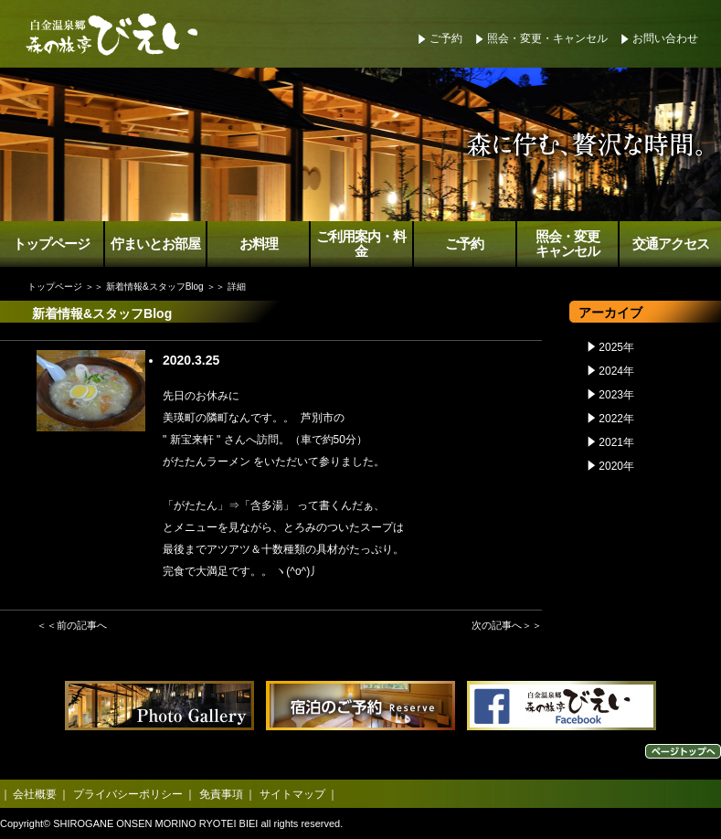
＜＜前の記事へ (72, 625)
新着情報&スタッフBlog (155, 286)
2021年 (616, 442)
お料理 (258, 244)
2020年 (616, 466)
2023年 (616, 394)
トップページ (51, 244)
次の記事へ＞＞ (507, 625)
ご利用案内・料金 (361, 244)
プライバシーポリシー (128, 794)
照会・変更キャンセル (567, 244)
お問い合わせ (665, 38)
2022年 (616, 418)
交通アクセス (670, 244)
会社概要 (35, 794)
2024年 (616, 371)
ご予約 (445, 38)
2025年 (616, 347)
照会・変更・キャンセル (547, 38)
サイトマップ (292, 794)
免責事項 (221, 794)
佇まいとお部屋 (155, 244)
